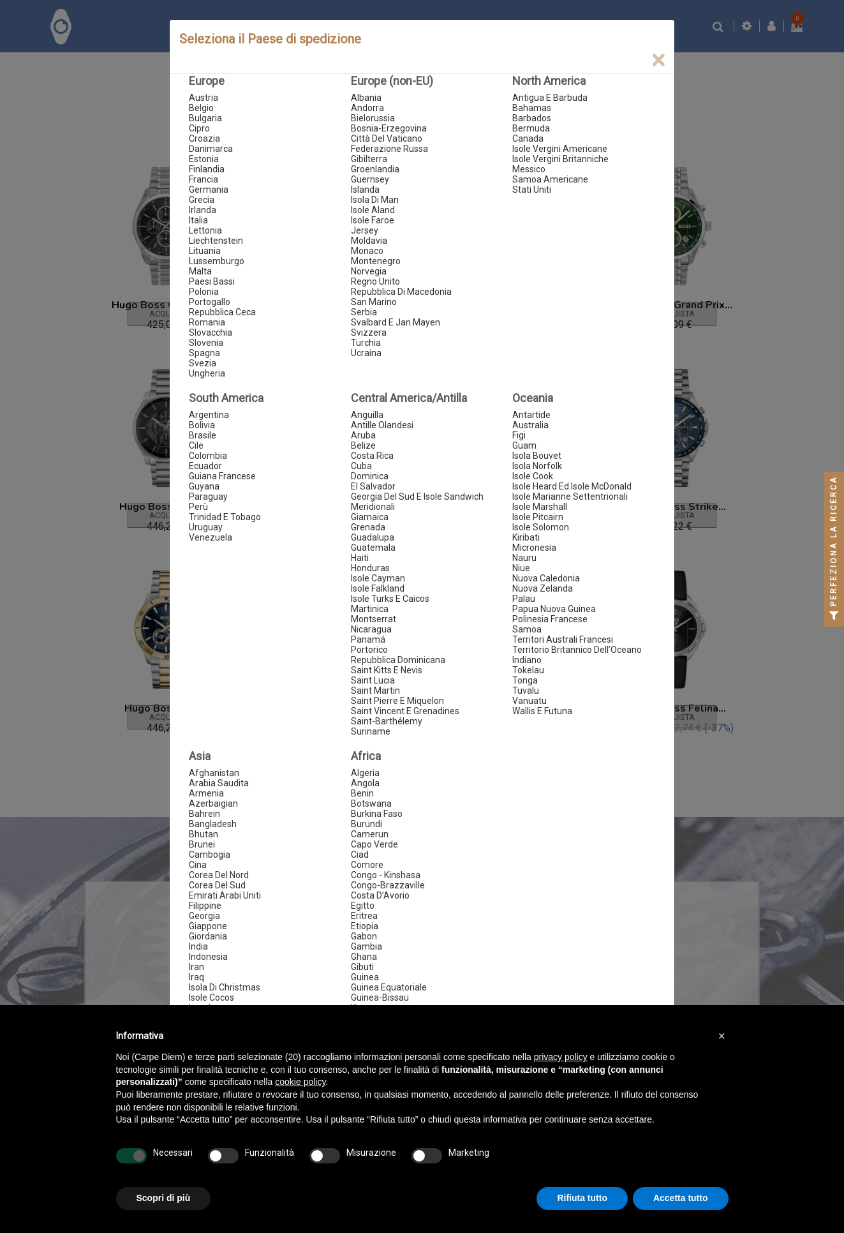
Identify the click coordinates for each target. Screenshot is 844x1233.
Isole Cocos (211, 997)
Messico (528, 169)
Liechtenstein (216, 240)
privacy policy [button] (561, 1057)
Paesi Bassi (212, 281)
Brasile (202, 435)
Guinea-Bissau (380, 997)
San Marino (374, 302)
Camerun (370, 834)
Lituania (205, 251)
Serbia (364, 312)
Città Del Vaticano (386, 138)
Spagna (204, 353)
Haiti (360, 558)
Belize (363, 445)
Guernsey (370, 179)
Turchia (366, 343)
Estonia (204, 159)
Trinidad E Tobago (225, 517)
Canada (528, 138)
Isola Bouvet (536, 456)
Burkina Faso (377, 814)
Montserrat (373, 619)
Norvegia (369, 271)
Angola (365, 783)
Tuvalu (525, 690)
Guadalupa (372, 537)
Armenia (206, 793)
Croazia (204, 138)
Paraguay (208, 496)
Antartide (531, 415)
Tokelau (528, 670)
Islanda (365, 189)
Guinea (365, 977)
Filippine (205, 905)
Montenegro (376, 261)
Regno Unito (375, 281)
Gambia (366, 946)
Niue (521, 568)
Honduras (370, 568)
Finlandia (207, 169)
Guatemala (373, 547)
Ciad (360, 854)
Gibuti (362, 967)
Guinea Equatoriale (389, 987)
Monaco (367, 251)
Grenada (368, 527)
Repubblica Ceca (222, 312)
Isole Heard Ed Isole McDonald (572, 486)
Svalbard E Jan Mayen (395, 322)
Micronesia (534, 547)
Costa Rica (372, 456)
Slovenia (206, 343)
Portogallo (209, 302)
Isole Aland (373, 210)
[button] (722, 1036)
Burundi (366, 824)
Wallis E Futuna (542, 711)
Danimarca (211, 149)
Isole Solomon (540, 527)
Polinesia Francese (550, 619)
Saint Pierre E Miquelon (397, 701)
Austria (203, 98)
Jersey (364, 230)
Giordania (208, 936)
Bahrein (204, 814)
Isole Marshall (539, 507)
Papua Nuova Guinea (554, 609)
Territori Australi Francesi (562, 639)
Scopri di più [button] (164, 1198)
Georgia (204, 916)
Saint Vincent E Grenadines (405, 711)
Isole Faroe (372, 220)
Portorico (369, 650)
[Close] (658, 60)
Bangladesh (213, 824)
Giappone (208, 926)
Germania (208, 189)
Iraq (196, 977)
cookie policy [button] (300, 1082)
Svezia (202, 363)
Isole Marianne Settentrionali (570, 496)
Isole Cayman (378, 578)
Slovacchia (210, 332)
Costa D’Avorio (380, 895)
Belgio (201, 108)
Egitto (362, 905)
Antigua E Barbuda (550, 98)
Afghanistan (214, 773)
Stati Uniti (531, 189)
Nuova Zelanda (542, 588)
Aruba (363, 435)
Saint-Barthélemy (386, 721)
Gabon (364, 936)
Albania (366, 98)
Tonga (525, 680)
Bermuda (531, 128)
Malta (200, 271)
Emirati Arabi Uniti (225, 895)
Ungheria (207, 373)
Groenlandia (375, 169)
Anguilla (367, 415)
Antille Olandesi (382, 425)
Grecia (201, 200)
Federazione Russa (389, 149)
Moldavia (369, 240)
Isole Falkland (377, 588)
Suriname (370, 731)
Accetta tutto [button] (680, 1198)
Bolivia (202, 425)
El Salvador (373, 486)
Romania (207, 322)
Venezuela (210, 537)
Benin (362, 793)
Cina (198, 865)
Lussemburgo (216, 261)
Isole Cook (532, 476)
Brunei (202, 844)
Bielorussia (373, 118)
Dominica (370, 476)
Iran (196, 967)
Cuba (361, 466)
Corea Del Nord (219, 875)
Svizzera (369, 332)
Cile (196, 445)
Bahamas (531, 108)
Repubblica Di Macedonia (401, 292)
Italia (198, 220)
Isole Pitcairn (537, 517)
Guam (524, 445)
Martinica (370, 609)
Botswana (371, 803)
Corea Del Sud (217, 885)
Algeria (365, 773)
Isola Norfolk (537, 466)
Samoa (527, 629)
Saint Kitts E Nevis (386, 670)
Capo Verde (374, 844)
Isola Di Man (375, 200)
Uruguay (206, 527)
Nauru (524, 558)
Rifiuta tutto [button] (582, 1198)
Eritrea (364, 916)
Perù (198, 507)
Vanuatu (529, 701)
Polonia (204, 292)
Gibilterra (369, 159)
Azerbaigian (213, 803)
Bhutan (203, 834)
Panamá (368, 639)
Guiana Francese (222, 476)
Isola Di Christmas (224, 987)
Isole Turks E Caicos (390, 599)
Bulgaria (205, 118)
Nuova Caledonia (546, 578)
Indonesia (208, 957)
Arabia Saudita (219, 783)
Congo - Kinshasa (385, 875)
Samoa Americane (550, 179)
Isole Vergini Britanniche (560, 159)
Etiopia (364, 926)
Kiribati (526, 537)
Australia (530, 425)
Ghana (364, 957)
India (198, 946)
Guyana (204, 486)
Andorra (367, 108)
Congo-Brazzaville (388, 885)
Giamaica (370, 517)
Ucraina (366, 353)
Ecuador (205, 466)
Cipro (199, 128)
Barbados (531, 118)
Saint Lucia (373, 680)
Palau (523, 599)
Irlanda (202, 210)
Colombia (208, 456)
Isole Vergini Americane (559, 149)
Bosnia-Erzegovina (389, 128)
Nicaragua (371, 629)
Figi (519, 435)
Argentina (209, 415)
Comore (367, 865)
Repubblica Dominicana (398, 660)
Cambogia (209, 854)
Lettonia (205, 230)
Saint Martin (375, 690)
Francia (203, 179)
